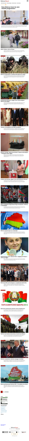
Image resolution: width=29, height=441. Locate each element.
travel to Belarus (18, 3)
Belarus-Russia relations (3, 3)
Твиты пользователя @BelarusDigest (3, 429)
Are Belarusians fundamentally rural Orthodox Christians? (3, 413)
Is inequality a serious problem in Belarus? (3, 411)
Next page (7, 396)
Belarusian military (14, 3)
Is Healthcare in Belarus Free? (3, 417)
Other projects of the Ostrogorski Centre (14, 435)
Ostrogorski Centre (18, 433)
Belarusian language (9, 3)
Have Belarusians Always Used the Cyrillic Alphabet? (4, 415)
